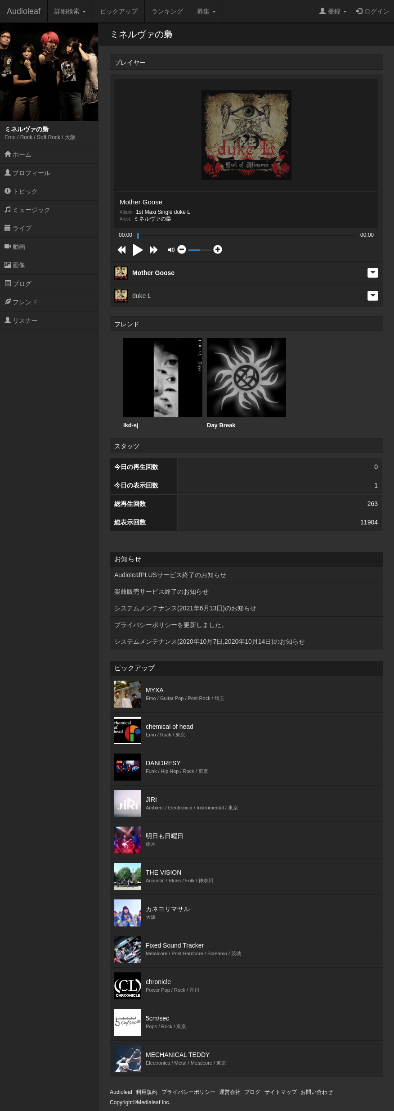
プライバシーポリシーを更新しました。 (171, 624)
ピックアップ (119, 11)
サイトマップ (280, 1092)
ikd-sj (162, 383)
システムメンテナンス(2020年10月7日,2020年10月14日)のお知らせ (209, 641)
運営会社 (230, 1092)
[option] (162, 383)
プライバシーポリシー (188, 1092)
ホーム (17, 154)
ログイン (373, 11)
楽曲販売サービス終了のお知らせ (161, 591)
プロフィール (27, 172)
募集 (206, 11)
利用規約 (146, 1092)
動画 (14, 246)
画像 (14, 265)
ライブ (17, 228)
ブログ (17, 283)
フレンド (21, 302)
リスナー (21, 320)
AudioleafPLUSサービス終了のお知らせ (170, 574)
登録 (333, 11)
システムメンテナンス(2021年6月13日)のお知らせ (185, 608)
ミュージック (27, 209)
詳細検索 (70, 11)
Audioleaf (23, 11)
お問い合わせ (316, 1092)
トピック (21, 191)
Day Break (246, 383)
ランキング (167, 11)
